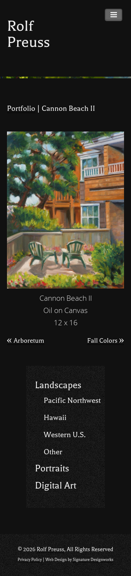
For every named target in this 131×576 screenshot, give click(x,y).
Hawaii (55, 417)
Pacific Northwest (72, 400)
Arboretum (25, 341)
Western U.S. (65, 435)
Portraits (52, 468)
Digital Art (55, 485)
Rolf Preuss (28, 34)
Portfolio (21, 108)
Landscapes (58, 385)
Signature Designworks (93, 559)
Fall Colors (105, 341)
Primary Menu (113, 15)
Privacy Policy (30, 559)
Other (53, 452)
